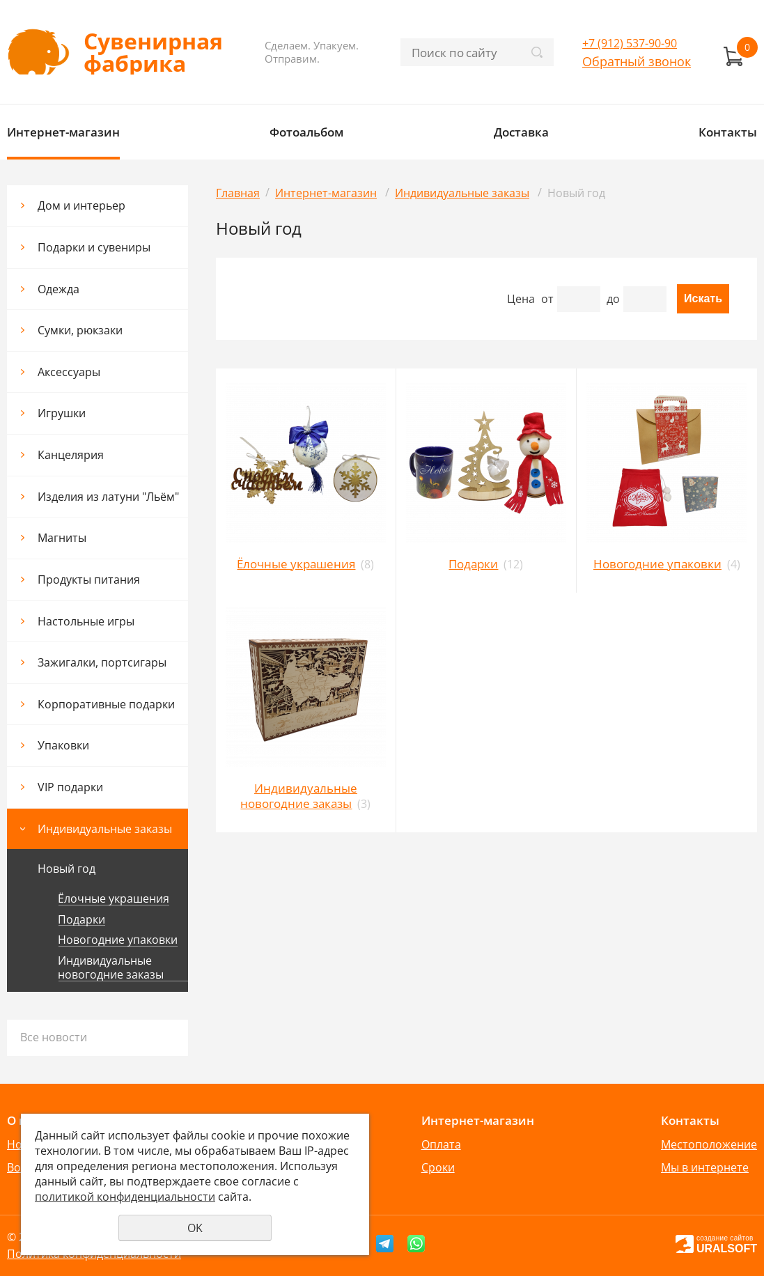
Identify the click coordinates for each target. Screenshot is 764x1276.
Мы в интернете (705, 1167)
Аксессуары (69, 372)
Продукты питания (89, 579)
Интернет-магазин (63, 132)
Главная (238, 193)
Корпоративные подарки (106, 704)
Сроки (438, 1167)
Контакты (728, 132)
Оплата (441, 1144)
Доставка (521, 132)
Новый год (66, 868)
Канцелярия (71, 454)
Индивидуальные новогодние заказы (111, 968)
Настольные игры (86, 621)
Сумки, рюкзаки (80, 330)
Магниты (62, 537)
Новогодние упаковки (118, 940)
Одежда (58, 289)
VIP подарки (70, 787)
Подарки (81, 919)
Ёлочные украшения (113, 899)
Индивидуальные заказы (105, 829)
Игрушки (62, 413)
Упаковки (63, 745)
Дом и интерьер (81, 205)
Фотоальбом (306, 132)
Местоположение (709, 1144)
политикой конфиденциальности (125, 1196)
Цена (521, 298)
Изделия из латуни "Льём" (108, 496)
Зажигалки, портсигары (102, 662)
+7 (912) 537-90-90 (629, 43)
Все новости (53, 1037)
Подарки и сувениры (94, 247)
